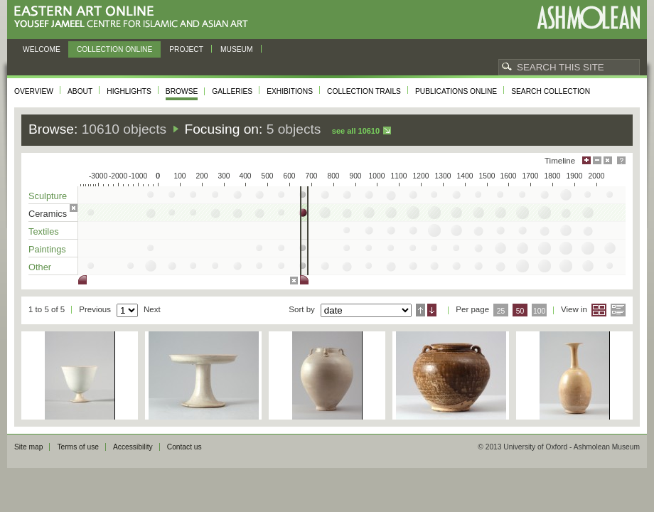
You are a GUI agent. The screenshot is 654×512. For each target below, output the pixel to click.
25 (501, 311)
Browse (182, 91)
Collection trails (364, 91)
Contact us (184, 447)
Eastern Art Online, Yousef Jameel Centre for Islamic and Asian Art (134, 17)
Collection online (114, 49)
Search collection (550, 91)
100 (539, 311)
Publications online (456, 91)
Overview (33, 91)
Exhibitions (290, 91)
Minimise (597, 160)
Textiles (43, 231)
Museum (236, 49)
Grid (598, 310)
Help (621, 160)
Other (39, 267)
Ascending (420, 310)
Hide (608, 160)
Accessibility (133, 447)
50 (520, 311)
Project (186, 49)
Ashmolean (588, 17)
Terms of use (78, 447)
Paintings (47, 249)
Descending (431, 310)
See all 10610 (356, 131)
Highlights (129, 91)
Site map (28, 447)
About (80, 91)
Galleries (232, 91)
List (618, 310)
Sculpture (47, 196)
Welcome (41, 49)
